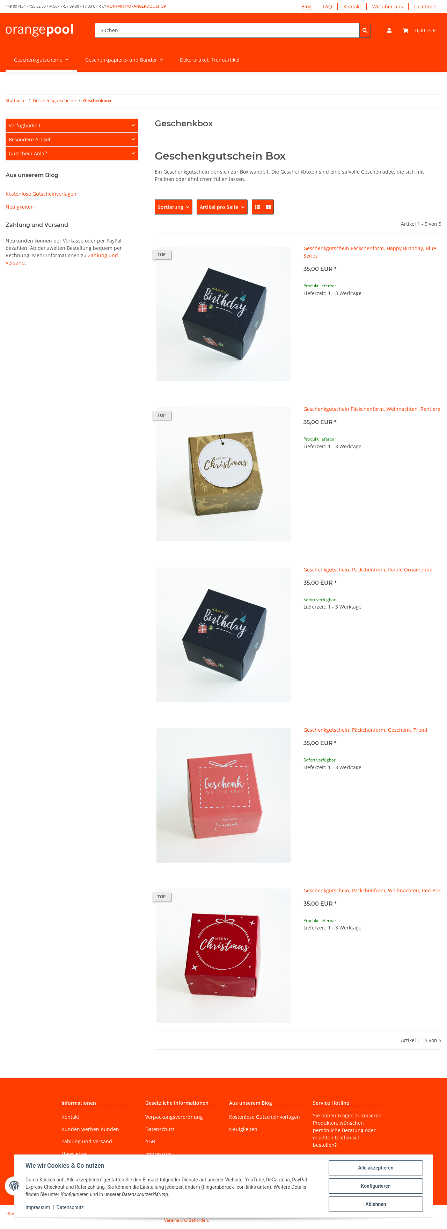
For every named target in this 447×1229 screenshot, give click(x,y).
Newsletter (74, 1154)
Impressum (158, 1154)
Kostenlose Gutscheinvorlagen (41, 193)
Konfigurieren (375, 1186)
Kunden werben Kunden (90, 1129)
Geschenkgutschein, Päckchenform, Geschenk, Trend (365, 729)
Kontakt (352, 6)
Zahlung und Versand (86, 1141)
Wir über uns (387, 6)
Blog (306, 6)
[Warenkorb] (419, 30)
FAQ (327, 6)
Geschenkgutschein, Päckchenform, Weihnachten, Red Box (372, 890)
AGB (150, 1141)
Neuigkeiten (20, 206)
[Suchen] (227, 30)
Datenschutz (160, 1129)
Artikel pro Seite (219, 207)
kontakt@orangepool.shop (136, 6)
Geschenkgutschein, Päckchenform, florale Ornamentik (367, 569)
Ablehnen (375, 1204)
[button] (389, 30)
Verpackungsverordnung (174, 1117)
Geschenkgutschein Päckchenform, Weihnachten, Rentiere (371, 409)
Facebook (425, 6)
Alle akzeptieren (375, 1168)
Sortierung (170, 207)
